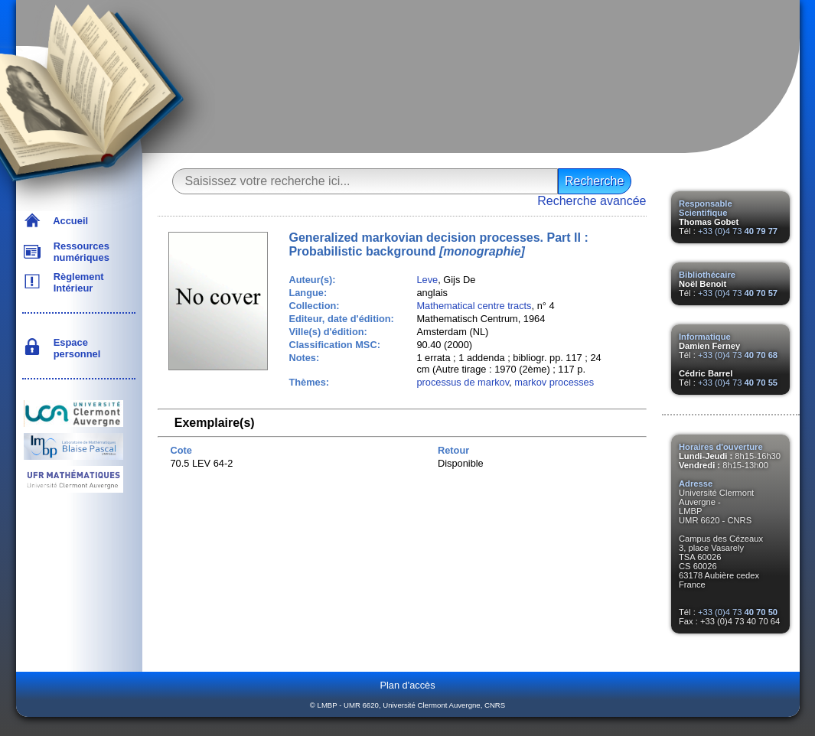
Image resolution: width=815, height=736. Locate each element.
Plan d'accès (407, 685)
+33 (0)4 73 (738, 231)
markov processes (554, 382)
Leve (427, 279)
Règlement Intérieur (76, 282)
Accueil (68, 220)
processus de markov (462, 382)
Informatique (705, 336)
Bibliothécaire (707, 274)
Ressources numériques (78, 251)
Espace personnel (74, 348)
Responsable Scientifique (705, 208)
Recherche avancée (591, 200)
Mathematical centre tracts (473, 305)
